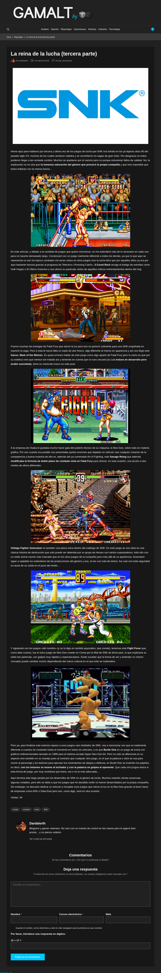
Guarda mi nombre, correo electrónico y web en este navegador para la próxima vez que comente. (59, 928)
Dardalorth (37, 823)
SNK (46, 809)
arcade (15, 809)
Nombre (16, 914)
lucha (37, 809)
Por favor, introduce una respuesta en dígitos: (38, 933)
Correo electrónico (71, 914)
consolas (26, 809)
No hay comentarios (62, 60)
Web (108, 914)
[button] (40, 838)
